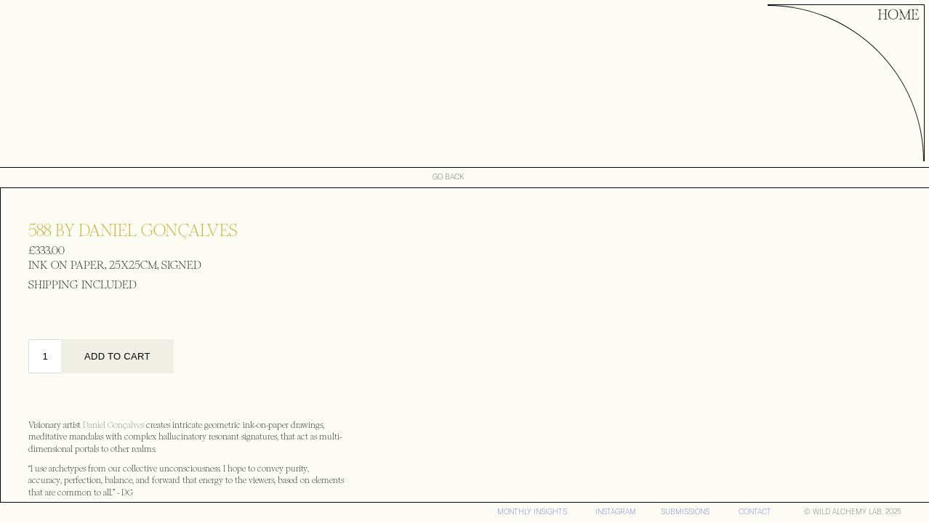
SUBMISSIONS (685, 511)
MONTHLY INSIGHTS (532, 511)
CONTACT (755, 511)
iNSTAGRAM (615, 511)
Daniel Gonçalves (114, 425)
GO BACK (449, 177)
